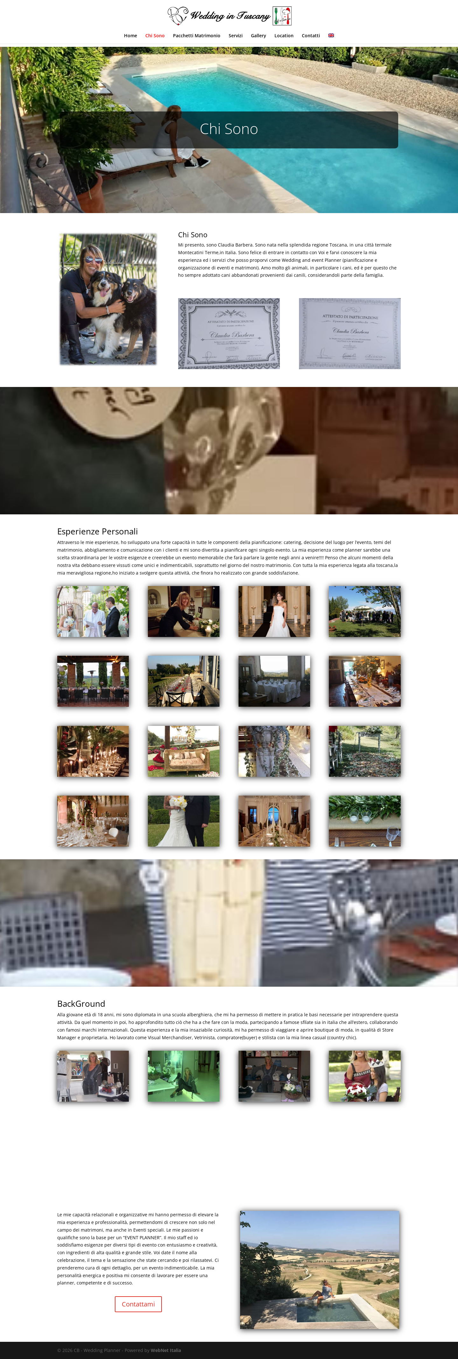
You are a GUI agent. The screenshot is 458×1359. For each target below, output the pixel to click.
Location (284, 36)
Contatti (311, 36)
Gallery (258, 36)
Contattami (138, 1304)
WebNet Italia (166, 1350)
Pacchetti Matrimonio (196, 36)
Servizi (236, 36)
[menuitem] (331, 38)
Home (130, 36)
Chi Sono (155, 36)
